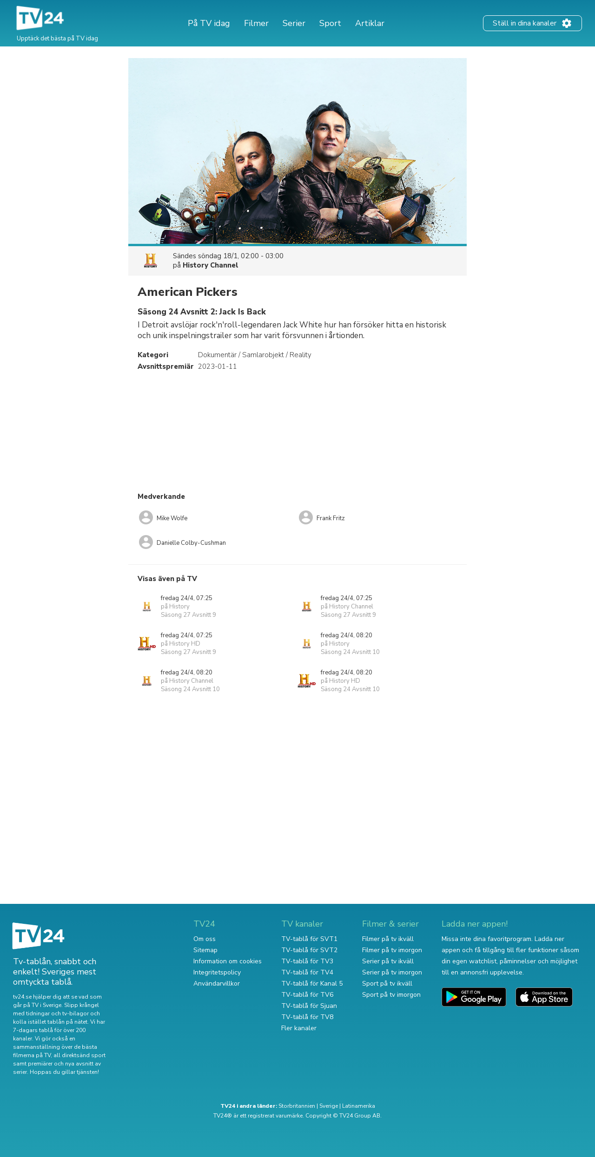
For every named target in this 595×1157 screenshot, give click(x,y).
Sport (330, 23)
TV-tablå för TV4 (307, 972)
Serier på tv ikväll (388, 961)
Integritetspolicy (217, 972)
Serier (294, 23)
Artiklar (369, 23)
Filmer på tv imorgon (392, 950)
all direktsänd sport (79, 1055)
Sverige (328, 1106)
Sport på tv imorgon (391, 994)
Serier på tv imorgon (392, 972)
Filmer (256, 23)
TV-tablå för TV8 (307, 1017)
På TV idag (209, 23)
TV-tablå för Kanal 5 (312, 983)
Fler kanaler (299, 1028)
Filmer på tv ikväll (388, 939)
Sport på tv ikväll (387, 983)
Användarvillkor (216, 983)
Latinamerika (358, 1106)
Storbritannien (296, 1106)
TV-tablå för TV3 (307, 961)
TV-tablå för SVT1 (309, 939)
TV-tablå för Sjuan (309, 1005)
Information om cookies (227, 961)
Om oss (204, 939)
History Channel (210, 265)
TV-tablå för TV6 (307, 994)
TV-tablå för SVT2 (309, 950)
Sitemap (205, 950)
